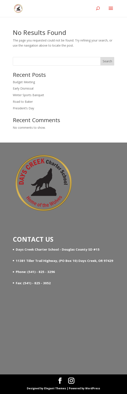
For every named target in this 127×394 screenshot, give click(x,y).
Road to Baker (23, 102)
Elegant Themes (55, 388)
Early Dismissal (23, 88)
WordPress (92, 388)
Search (107, 61)
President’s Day (23, 108)
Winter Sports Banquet (28, 95)
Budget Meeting (24, 82)
